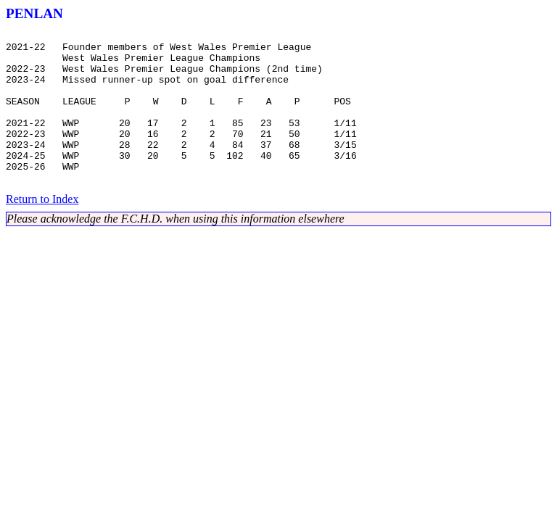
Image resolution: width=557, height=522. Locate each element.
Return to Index (42, 229)
